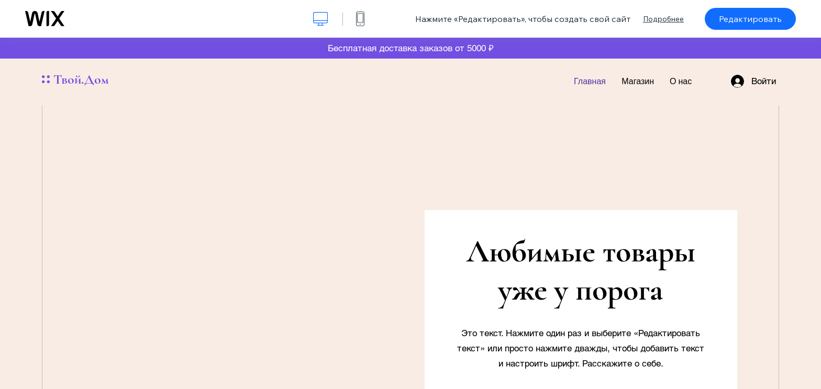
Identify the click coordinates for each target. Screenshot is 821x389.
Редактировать (750, 19)
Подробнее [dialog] (663, 19)
